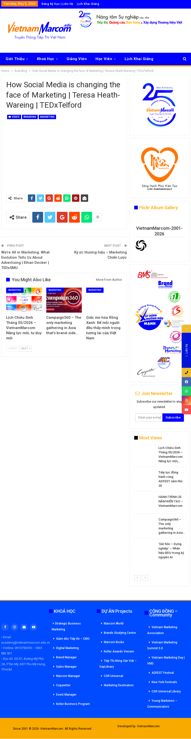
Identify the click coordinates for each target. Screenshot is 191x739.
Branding (30, 116)
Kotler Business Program (73, 704)
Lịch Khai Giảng (88, 4)
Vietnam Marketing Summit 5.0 (162, 645)
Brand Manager (66, 657)
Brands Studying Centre (120, 633)
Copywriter (63, 685)
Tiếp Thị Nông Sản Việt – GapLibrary (118, 663)
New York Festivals (164, 682)
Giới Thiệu (15, 59)
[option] (159, 503)
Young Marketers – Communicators (162, 703)
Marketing (47, 116)
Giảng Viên (77, 59)
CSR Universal (113, 676)
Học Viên (104, 59)
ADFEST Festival (163, 673)
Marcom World (113, 623)
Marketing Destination (119, 685)
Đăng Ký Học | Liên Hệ (57, 4)
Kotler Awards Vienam (119, 651)
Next (25, 348)
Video (14, 116)
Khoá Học (45, 59)
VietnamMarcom (148, 726)
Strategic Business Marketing (66, 626)
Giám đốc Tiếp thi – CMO (73, 638)
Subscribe (173, 417)
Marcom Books (114, 642)
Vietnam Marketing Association (162, 630)
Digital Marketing (67, 648)
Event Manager (66, 694)
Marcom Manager (68, 676)
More (129, 59)
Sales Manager (66, 666)
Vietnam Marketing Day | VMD (166, 660)
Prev (12, 348)
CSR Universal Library (166, 691)
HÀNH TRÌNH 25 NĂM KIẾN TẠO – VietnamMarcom (170, 501)
